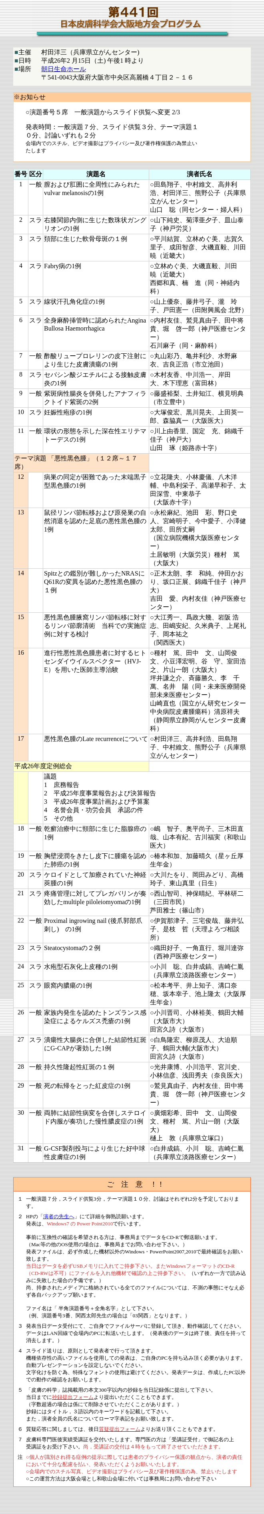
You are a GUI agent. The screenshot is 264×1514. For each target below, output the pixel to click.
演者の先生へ (58, 1216)
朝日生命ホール (63, 69)
